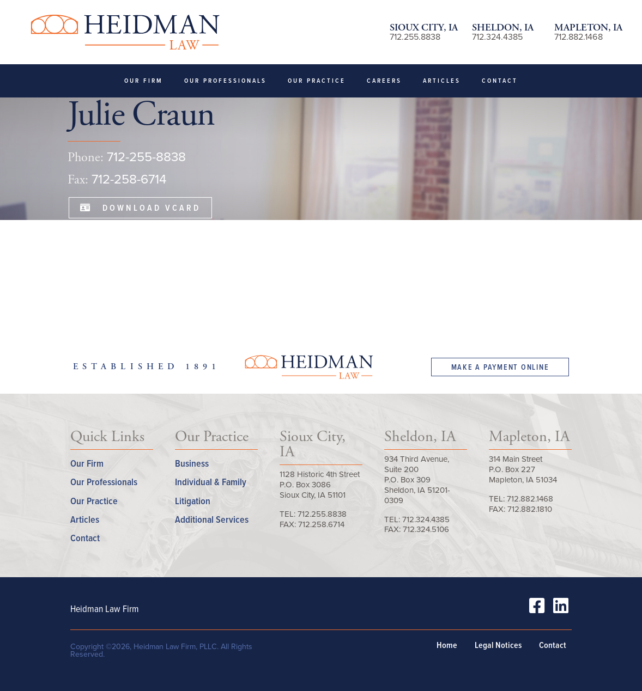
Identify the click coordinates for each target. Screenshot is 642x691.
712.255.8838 (415, 36)
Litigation (192, 500)
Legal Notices (498, 645)
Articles (442, 80)
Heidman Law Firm (124, 32)
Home (447, 645)
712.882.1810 (529, 509)
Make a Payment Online (500, 367)
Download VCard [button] (140, 207)
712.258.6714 (321, 524)
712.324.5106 (426, 529)
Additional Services (212, 519)
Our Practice (317, 80)
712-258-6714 (129, 179)
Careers (384, 80)
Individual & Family (210, 481)
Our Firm (143, 80)
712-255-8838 (146, 157)
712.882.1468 (578, 36)
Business (192, 463)
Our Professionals (225, 80)
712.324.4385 (497, 36)
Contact (500, 80)
